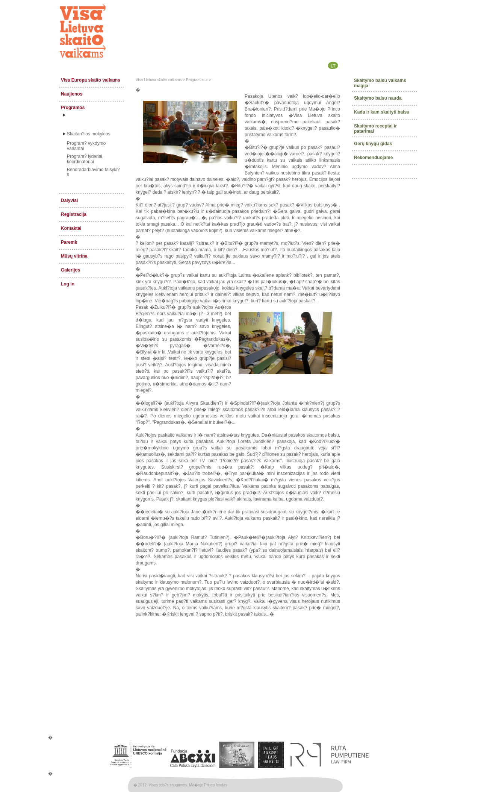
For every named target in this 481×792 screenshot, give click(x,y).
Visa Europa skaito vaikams (90, 80)
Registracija (73, 214)
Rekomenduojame (373, 157)
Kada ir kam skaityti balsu (381, 112)
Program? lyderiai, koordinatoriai (85, 159)
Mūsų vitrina (74, 256)
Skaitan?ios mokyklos (88, 134)
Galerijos (70, 270)
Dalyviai (69, 200)
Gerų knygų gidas (373, 143)
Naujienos (71, 94)
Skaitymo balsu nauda (378, 98)
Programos (73, 107)
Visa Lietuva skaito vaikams (159, 80)
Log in (67, 284)
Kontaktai (71, 228)
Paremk (69, 242)
